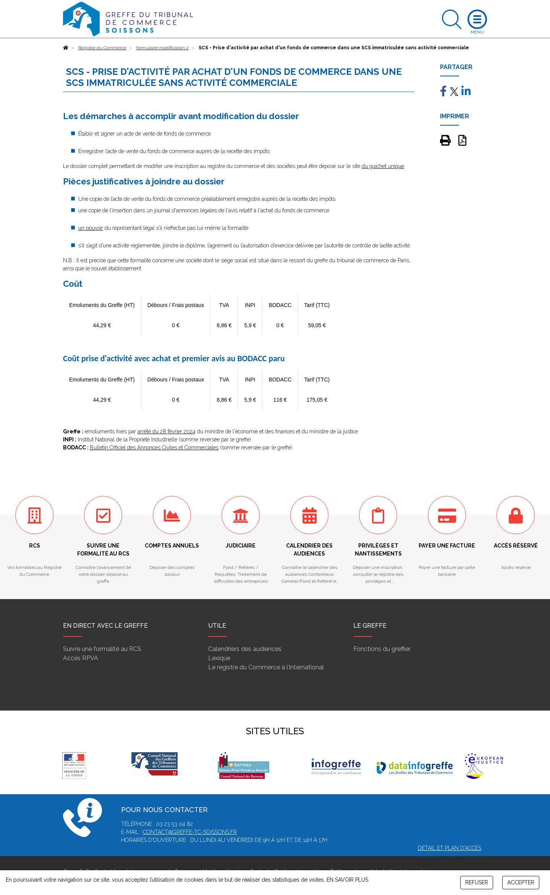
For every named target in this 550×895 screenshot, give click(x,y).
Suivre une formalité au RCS (102, 649)
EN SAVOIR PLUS (347, 880)
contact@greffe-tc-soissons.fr (190, 832)
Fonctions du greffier (382, 649)
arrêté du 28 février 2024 (167, 431)
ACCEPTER (520, 882)
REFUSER (476, 882)
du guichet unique (383, 166)
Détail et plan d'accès (449, 848)
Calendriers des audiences (244, 649)
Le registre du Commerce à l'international (266, 667)
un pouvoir (90, 228)
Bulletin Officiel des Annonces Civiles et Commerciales (154, 447)
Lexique (219, 658)
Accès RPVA (80, 658)
